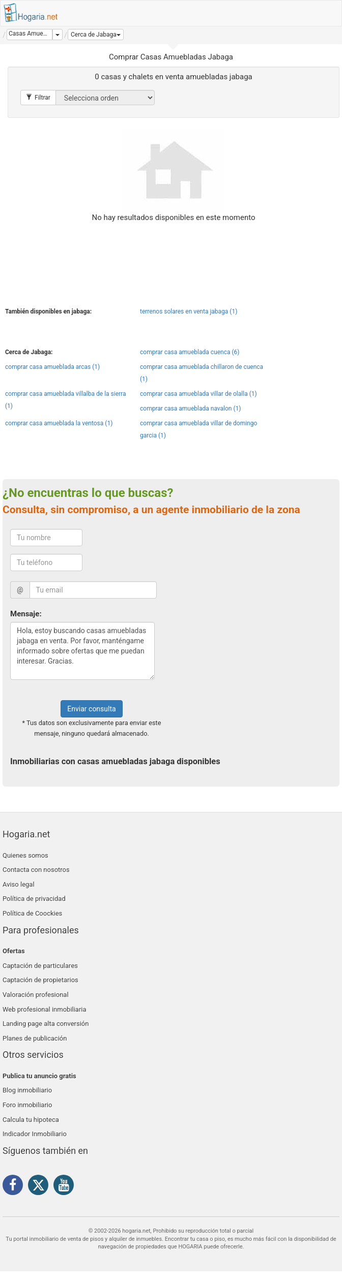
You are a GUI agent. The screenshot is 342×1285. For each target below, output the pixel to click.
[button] (96, 34)
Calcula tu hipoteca (31, 1119)
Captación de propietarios (40, 980)
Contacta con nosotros (36, 869)
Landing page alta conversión (46, 1023)
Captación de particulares (40, 965)
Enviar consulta (91, 709)
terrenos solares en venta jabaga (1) (188, 311)
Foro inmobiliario (27, 1105)
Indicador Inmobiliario (35, 1134)
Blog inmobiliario (27, 1090)
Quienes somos (25, 855)
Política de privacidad (34, 898)
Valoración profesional (36, 994)
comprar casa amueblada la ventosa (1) (58, 423)
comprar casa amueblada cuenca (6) (189, 352)
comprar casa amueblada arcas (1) (52, 366)
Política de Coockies (32, 913)
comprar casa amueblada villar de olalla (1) (198, 393)
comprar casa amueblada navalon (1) (190, 408)
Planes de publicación (35, 1038)
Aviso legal (19, 884)
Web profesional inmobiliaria (45, 1009)
